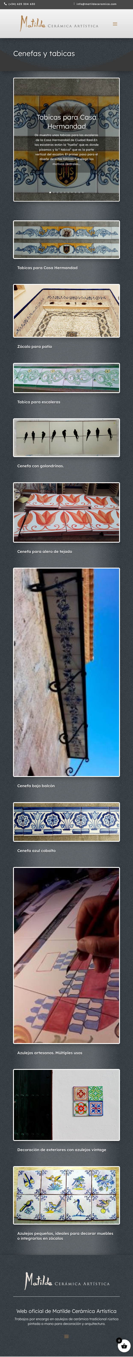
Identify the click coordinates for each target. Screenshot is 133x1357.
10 (83, 192)
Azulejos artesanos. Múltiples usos (49, 1052)
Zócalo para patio (34, 346)
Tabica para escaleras (38, 401)
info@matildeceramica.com (97, 4)
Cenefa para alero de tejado (44, 551)
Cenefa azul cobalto (36, 850)
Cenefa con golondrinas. (40, 465)
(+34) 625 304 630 (22, 4)
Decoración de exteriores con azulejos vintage (61, 1149)
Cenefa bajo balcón (36, 785)
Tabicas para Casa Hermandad (66, 125)
